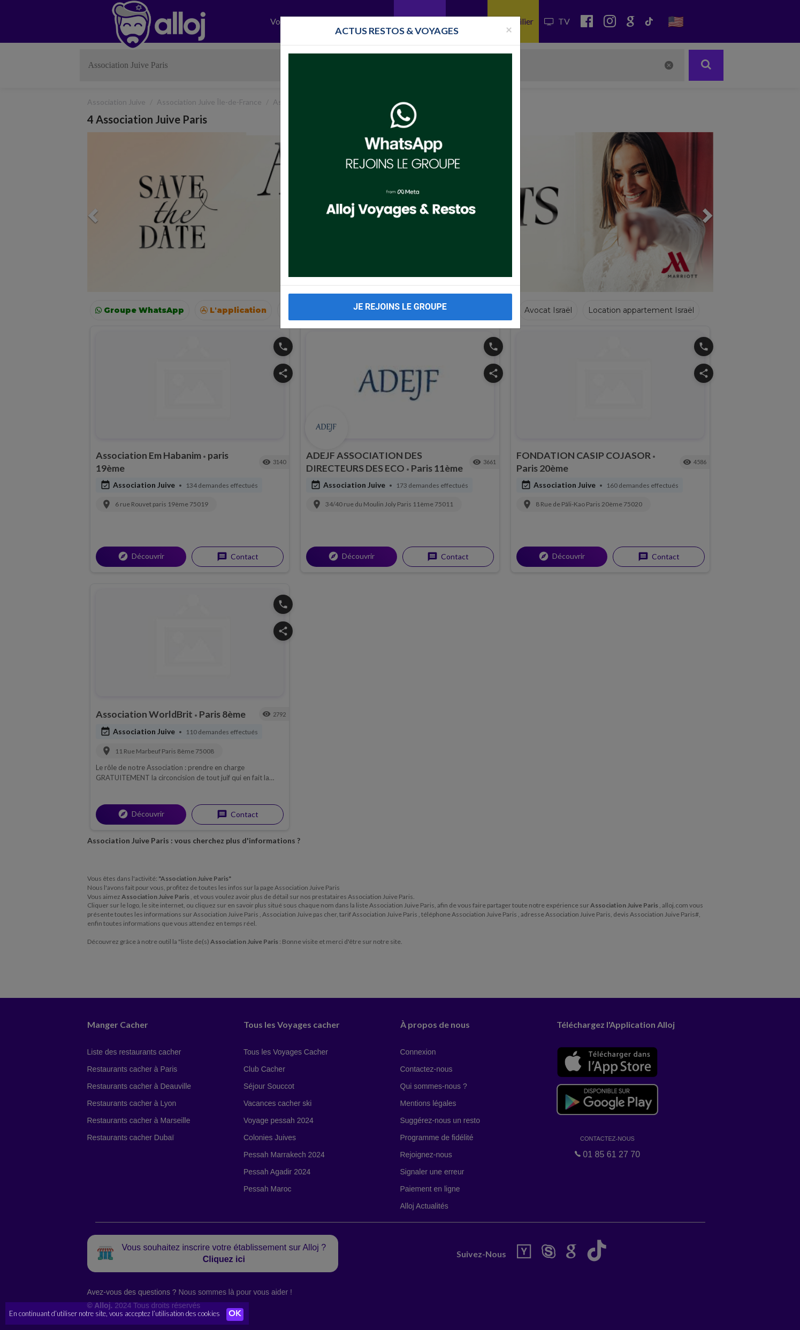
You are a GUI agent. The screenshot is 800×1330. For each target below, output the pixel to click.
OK (235, 1314)
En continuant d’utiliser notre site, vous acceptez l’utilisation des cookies (114, 1314)
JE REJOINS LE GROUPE (400, 307)
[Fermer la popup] (509, 29)
